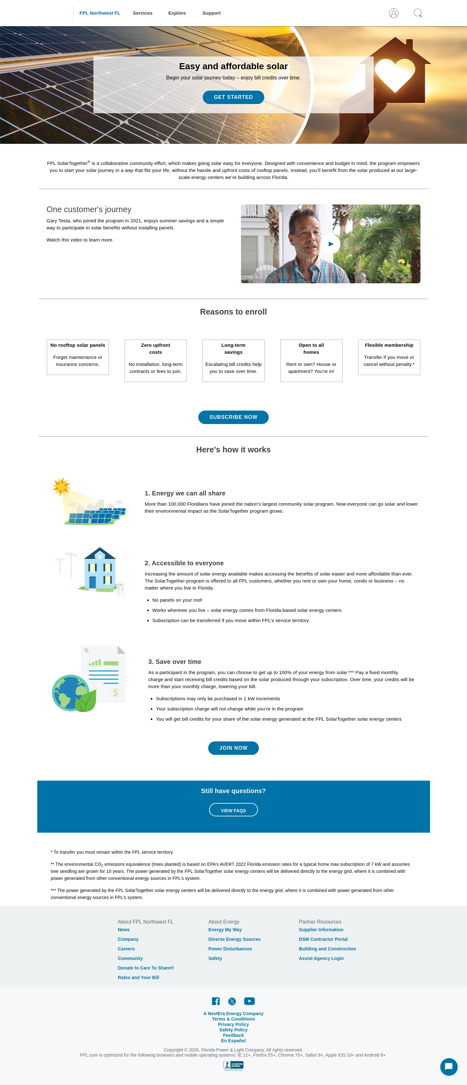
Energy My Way (225, 929)
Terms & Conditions (233, 1019)
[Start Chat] (449, 1067)
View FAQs (233, 810)
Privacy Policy (233, 1024)
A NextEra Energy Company (233, 1013)
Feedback (233, 1035)
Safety (215, 958)
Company (128, 939)
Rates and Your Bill (138, 977)
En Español (233, 1040)
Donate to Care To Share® (146, 967)
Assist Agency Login (321, 958)
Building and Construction (327, 948)
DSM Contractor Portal (323, 939)
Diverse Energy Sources (234, 939)
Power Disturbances (230, 948)
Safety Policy (233, 1029)
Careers (126, 948)
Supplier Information (321, 929)
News (124, 929)
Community (130, 958)
